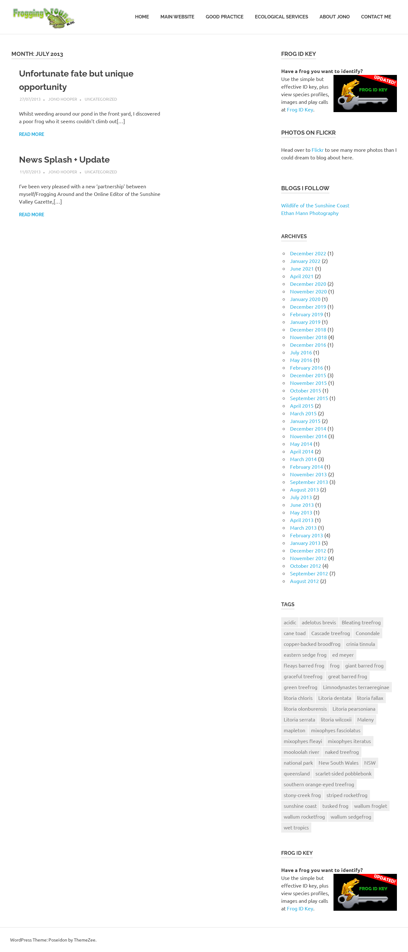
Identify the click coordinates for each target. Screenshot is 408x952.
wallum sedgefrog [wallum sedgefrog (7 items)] (351, 816)
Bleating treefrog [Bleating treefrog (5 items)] (361, 622)
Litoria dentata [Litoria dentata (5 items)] (334, 697)
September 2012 (309, 573)
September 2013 (309, 482)
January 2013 (305, 543)
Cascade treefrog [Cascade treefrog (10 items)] (330, 633)
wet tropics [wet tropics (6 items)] (296, 827)
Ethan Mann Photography (310, 213)
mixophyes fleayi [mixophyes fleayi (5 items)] (303, 741)
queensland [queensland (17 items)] (297, 773)
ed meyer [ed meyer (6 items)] (343, 654)
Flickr (318, 149)
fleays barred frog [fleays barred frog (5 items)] (304, 665)
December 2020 (308, 283)
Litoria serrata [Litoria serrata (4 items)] (299, 719)
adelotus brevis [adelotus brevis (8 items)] (319, 622)
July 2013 (301, 497)
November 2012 (308, 558)
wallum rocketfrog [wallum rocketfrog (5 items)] (304, 816)
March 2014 (303, 459)
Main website (177, 17)
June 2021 (302, 268)
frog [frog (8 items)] (335, 665)
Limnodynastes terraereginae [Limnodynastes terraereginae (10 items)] (356, 687)
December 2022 (308, 253)
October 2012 (305, 565)
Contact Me (376, 17)
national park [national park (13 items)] (298, 762)
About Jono (335, 17)
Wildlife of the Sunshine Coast (315, 205)
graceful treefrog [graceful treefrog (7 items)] (303, 676)
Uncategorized (101, 99)
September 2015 (309, 398)
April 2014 (302, 451)
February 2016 (306, 367)
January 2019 (305, 321)
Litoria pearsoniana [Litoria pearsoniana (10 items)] (354, 708)
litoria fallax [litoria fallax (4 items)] (370, 697)
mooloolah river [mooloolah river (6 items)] (301, 751)
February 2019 (306, 314)
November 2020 (308, 291)
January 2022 (305, 261)
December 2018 (308, 329)
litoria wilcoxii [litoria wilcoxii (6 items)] (336, 719)
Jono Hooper (62, 99)
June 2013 (302, 504)
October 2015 (305, 390)
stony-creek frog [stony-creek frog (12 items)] (302, 795)
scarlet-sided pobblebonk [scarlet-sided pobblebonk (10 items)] (343, 773)
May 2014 (301, 443)
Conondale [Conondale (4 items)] (368, 633)
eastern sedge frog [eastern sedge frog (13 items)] (305, 654)
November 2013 (308, 474)
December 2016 (308, 344)
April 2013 (302, 520)
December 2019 (308, 306)
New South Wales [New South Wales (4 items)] (339, 762)
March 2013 (303, 527)
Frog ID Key (300, 109)
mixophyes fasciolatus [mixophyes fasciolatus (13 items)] (335, 730)
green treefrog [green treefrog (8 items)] (300, 687)
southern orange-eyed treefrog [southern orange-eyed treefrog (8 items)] (319, 784)
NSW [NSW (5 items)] (370, 762)
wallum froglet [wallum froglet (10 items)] (370, 805)
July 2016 (301, 352)
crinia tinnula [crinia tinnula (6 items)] (360, 643)
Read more (31, 134)
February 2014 (306, 466)
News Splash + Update (66, 159)
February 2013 (306, 535)
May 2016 (301, 360)
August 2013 (304, 489)
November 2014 (308, 436)
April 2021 (302, 276)
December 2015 (308, 375)
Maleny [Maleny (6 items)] (365, 719)
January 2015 (305, 421)
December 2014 (308, 428)
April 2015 (302, 405)
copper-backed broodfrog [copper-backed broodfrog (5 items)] (312, 643)
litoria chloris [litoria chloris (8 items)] (298, 697)
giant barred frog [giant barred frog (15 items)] (364, 665)
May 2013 (301, 512)
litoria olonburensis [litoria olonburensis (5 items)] (305, 708)
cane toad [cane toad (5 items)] (295, 633)
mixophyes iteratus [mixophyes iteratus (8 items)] (349, 741)
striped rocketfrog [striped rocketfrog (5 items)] (347, 795)
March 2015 (303, 413)
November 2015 (308, 382)
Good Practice (224, 17)
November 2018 (308, 337)
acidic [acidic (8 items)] (290, 622)
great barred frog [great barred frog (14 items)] (347, 676)
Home (142, 17)
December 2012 (308, 550)
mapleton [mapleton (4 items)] (294, 730)
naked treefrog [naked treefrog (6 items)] (342, 751)
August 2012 (304, 581)
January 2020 (305, 299)
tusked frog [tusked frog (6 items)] (335, 805)
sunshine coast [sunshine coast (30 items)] (300, 805)
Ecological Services (281, 17)
